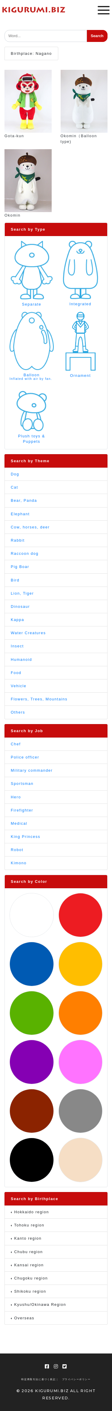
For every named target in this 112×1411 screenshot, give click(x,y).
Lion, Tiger (22, 593)
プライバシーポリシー (76, 1379)
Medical (19, 823)
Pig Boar (20, 566)
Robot (17, 849)
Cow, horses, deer (30, 527)
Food (16, 672)
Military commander (32, 770)
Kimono (19, 863)
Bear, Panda (24, 500)
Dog (15, 474)
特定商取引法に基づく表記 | (39, 1379)
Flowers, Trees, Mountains (39, 699)
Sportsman (22, 783)
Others (18, 712)
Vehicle (18, 686)
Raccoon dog (25, 553)
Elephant (20, 514)
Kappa (17, 619)
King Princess (25, 836)
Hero (16, 797)
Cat (14, 487)
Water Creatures (28, 633)
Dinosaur (20, 606)
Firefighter (22, 810)
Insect (17, 646)
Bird (15, 580)
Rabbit (18, 540)
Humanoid (21, 659)
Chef (16, 744)
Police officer (25, 757)
